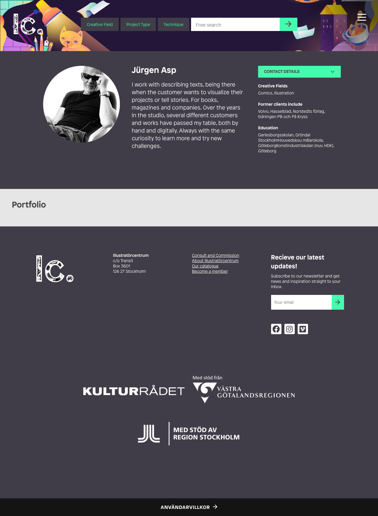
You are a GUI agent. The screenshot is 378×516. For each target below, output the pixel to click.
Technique (173, 24)
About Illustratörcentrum (215, 261)
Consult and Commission (215, 255)
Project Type (138, 24)
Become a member (210, 271)
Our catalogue (205, 266)
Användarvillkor (185, 507)
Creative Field (100, 24)
